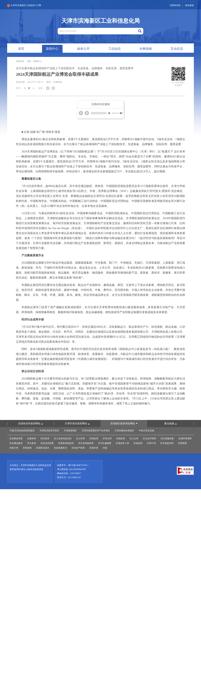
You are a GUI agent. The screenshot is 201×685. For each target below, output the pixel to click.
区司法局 (107, 438)
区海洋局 (93, 448)
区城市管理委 (185, 438)
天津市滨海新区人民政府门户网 (24, 5)
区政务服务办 (60, 448)
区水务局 (31, 443)
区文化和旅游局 (85, 443)
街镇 (105, 448)
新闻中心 (38, 61)
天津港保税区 (70, 430)
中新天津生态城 (146, 430)
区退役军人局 (122, 443)
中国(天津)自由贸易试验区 (22, 430)
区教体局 (31, 438)
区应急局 (138, 443)
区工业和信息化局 (62, 438)
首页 (29, 61)
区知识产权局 (78, 448)
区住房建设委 (167, 438)
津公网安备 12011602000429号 (71, 469)
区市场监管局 (166, 443)
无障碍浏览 (175, 5)
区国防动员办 (42, 448)
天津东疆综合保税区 (124, 430)
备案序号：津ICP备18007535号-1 (72, 465)
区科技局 (45, 438)
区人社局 (134, 438)
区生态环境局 (149, 438)
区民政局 (93, 438)
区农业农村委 (47, 443)
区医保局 (27, 448)
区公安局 (80, 438)
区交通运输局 (16, 443)
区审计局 (151, 443)
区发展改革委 (16, 438)
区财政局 (120, 438)
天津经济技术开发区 (49, 430)
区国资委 (182, 443)
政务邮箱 (189, 5)
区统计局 (13, 448)
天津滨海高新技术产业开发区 (96, 430)
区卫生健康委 (104, 443)
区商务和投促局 (66, 443)
